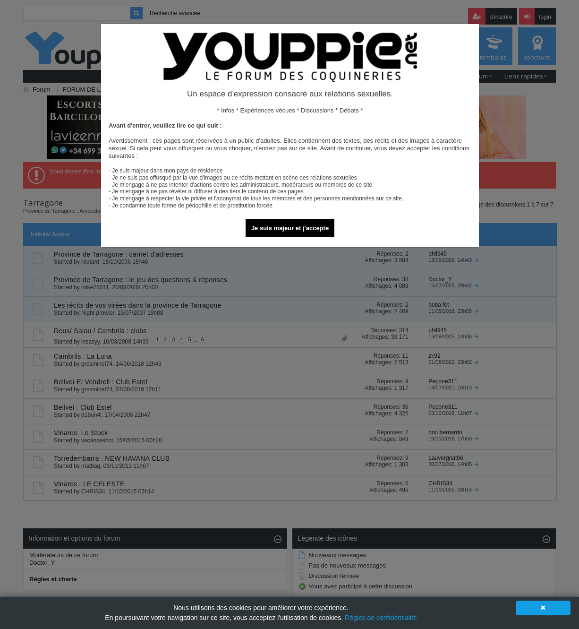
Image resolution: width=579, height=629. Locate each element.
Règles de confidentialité (381, 617)
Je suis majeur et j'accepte (290, 228)
